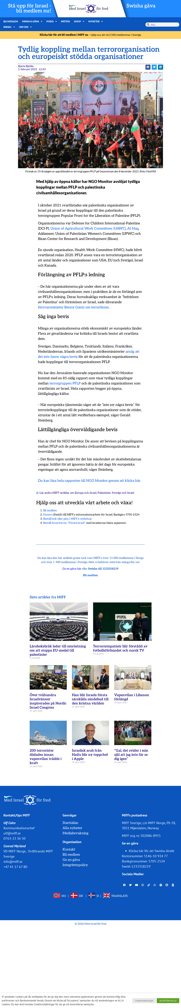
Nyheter (94, 21)
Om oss (9, 27)
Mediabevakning (75, 833)
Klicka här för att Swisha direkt (151, 851)
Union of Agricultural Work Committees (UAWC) (88, 228)
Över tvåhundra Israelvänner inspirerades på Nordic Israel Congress (48, 701)
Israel (111, 21)
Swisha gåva (141, 6)
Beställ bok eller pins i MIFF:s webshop (67, 519)
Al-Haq (133, 228)
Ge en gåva (71, 860)
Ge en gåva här (71, 568)
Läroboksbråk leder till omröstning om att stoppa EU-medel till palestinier (58, 650)
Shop (78, 21)
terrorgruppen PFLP (65, 383)
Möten (64, 21)
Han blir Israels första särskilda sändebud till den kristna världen (90, 699)
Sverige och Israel (123, 493)
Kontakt (69, 849)
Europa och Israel (85, 493)
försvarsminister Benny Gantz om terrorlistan (73, 307)
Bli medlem (10, 21)
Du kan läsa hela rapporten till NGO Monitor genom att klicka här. (89, 481)
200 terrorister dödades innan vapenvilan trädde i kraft (46, 757)
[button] (147, 67)
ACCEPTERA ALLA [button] (168, 1000)
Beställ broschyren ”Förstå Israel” (64, 523)
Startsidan (70, 823)
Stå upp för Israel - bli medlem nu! (30, 8)
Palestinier (104, 493)
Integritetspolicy (75, 865)
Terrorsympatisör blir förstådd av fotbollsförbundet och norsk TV (120, 648)
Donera (48, 514)
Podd (51, 21)
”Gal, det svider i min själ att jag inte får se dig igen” (131, 755)
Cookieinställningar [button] (144, 1000)
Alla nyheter (72, 828)
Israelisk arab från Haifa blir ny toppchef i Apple (90, 755)
